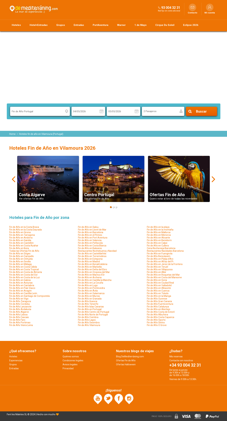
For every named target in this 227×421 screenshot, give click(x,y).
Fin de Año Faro (17, 320)
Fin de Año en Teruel (157, 266)
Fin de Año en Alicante (158, 237)
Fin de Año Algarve (19, 312)
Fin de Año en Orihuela (21, 259)
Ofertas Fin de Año (126, 360)
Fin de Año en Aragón (20, 290)
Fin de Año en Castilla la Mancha (94, 280)
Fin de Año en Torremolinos (92, 256)
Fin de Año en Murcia (89, 296)
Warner (121, 25)
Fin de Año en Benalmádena (92, 264)
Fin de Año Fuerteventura (160, 304)
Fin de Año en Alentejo (158, 309)
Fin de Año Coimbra (88, 317)
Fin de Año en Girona (20, 232)
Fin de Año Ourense (157, 298)
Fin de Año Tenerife (88, 304)
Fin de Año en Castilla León (23, 293)
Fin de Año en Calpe (157, 243)
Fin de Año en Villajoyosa (160, 269)
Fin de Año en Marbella (90, 266)
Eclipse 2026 (190, 25)
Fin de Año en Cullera (158, 245)
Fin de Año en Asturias (21, 282)
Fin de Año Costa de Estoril (161, 312)
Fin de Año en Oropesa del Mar (94, 272)
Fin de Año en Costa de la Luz (24, 277)
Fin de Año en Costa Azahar (23, 245)
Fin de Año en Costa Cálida (23, 266)
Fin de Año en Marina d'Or (91, 274)
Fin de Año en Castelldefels (92, 253)
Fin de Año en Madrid (89, 261)
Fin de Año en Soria (157, 280)
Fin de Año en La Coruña (90, 282)
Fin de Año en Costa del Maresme (164, 277)
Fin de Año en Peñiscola (90, 243)
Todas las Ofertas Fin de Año (24, 251)
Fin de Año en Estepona (90, 259)
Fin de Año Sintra (156, 322)
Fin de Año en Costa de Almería (25, 272)
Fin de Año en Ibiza (19, 248)
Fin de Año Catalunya (158, 306)
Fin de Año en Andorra (20, 237)
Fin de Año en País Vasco (22, 288)
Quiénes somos (71, 356)
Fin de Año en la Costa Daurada (25, 229)
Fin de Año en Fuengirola (159, 253)
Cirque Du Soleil (164, 25)
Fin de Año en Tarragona (22, 235)
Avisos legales (70, 364)
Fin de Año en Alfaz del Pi (160, 261)
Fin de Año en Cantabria (21, 285)
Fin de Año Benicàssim (158, 256)
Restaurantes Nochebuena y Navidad (97, 251)
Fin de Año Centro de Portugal (93, 312)
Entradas (79, 25)
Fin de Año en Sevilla (20, 261)
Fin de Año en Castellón (21, 243)
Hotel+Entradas (39, 25)
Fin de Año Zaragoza (20, 301)
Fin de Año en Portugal (89, 309)
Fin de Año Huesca (87, 301)
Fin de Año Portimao (19, 322)
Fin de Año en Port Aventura (92, 237)
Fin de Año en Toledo (158, 293)
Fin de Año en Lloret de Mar (92, 229)
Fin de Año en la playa (158, 227)
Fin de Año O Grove (157, 325)
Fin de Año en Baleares (90, 248)
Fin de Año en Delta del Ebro (92, 269)
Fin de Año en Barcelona (90, 232)
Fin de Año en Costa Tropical (24, 269)
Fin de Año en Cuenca (158, 290)
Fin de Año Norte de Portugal (93, 314)
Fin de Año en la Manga (159, 296)
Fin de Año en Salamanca (91, 293)
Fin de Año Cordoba (19, 304)
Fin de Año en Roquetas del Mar (163, 274)
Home (12, 134)
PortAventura (100, 25)
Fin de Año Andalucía (20, 309)
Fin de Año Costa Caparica (160, 317)
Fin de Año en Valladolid (159, 285)
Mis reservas (176, 356)
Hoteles (16, 25)
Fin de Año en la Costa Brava (24, 227)
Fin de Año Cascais (19, 317)
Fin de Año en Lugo (88, 285)
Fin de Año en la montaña (160, 229)
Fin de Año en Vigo (18, 298)
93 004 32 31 (170, 7)
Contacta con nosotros (181, 360)
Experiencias (16, 360)
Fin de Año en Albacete (159, 288)
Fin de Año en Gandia (20, 240)
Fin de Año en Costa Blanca (92, 245)
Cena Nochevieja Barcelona (161, 248)
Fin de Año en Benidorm (159, 240)
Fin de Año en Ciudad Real (160, 282)
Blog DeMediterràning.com (130, 356)
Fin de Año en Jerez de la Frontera (164, 264)
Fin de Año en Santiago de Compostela (29, 296)
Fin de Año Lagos (87, 320)
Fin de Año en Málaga (20, 264)
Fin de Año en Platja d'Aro (160, 259)
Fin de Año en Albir (156, 272)
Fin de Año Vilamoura (89, 325)
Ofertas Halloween (126, 364)
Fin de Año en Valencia (89, 240)
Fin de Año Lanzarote (20, 306)
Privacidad (68, 368)
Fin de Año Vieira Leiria (21, 325)
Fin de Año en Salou (88, 227)
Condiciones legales (73, 360)
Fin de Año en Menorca (159, 235)
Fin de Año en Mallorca (158, 232)
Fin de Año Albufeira (157, 314)
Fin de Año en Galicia (20, 280)
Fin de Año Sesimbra (89, 322)
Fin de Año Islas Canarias (91, 306)
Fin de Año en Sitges (19, 253)
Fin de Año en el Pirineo (90, 235)
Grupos (60, 25)
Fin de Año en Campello (21, 256)
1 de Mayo (140, 25)
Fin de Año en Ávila (88, 290)
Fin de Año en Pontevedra (91, 288)
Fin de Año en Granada (89, 298)
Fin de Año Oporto (156, 320)
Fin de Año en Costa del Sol (23, 274)
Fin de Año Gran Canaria (159, 301)
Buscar (201, 111)
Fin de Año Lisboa (18, 314)
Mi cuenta (209, 13)
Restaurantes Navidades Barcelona (165, 251)
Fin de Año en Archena (89, 277)
